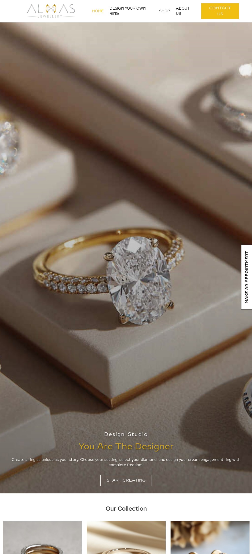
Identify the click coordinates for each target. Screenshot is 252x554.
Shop (164, 11)
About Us (183, 11)
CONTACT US (220, 11)
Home (98, 11)
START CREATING (126, 480)
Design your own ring (128, 11)
